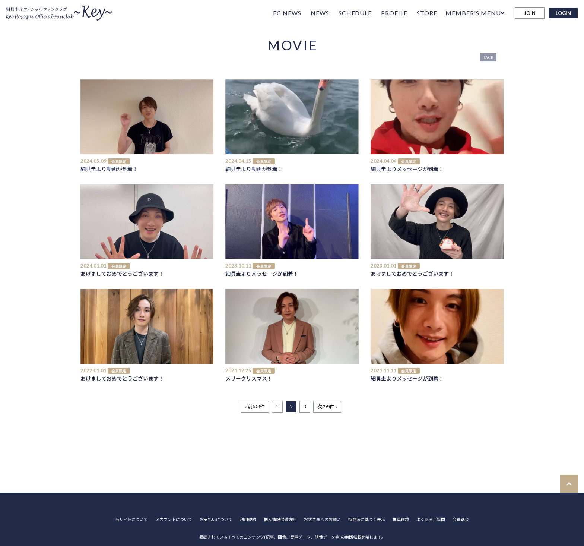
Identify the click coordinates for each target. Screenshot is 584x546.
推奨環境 (401, 519)
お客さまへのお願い (322, 519)
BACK (488, 57)
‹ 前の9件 (255, 406)
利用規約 (248, 519)
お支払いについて (216, 519)
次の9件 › (327, 406)
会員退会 (461, 519)
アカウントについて (173, 519)
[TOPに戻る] (569, 484)
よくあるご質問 (430, 519)
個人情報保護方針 (280, 519)
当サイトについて (131, 519)
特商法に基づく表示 (366, 519)
